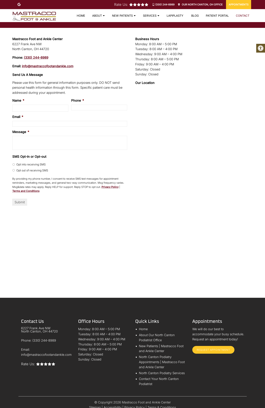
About (97, 15)
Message (20, 132)
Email (17, 117)
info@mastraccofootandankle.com (47, 66)
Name (18, 100)
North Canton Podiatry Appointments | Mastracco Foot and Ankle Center (162, 362)
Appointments (238, 4)
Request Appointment (213, 349)
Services (149, 15)
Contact (242, 15)
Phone (77, 100)
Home (81, 15)
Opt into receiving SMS (31, 164)
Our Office (202, 4)
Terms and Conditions (26, 191)
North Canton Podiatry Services (162, 373)
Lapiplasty (175, 15)
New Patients (122, 15)
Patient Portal (217, 15)
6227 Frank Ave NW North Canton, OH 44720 (39, 330)
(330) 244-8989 (165, 4)
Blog (195, 15)
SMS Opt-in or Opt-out (29, 156)
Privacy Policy (110, 187)
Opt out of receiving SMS (32, 170)
